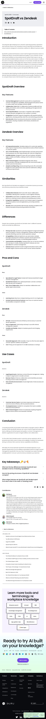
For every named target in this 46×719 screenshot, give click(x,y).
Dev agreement (25, 711)
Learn (12, 680)
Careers (30, 680)
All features (4, 691)
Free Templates (30, 696)
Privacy (31, 711)
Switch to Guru (31, 692)
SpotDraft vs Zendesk (26, 670)
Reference (8, 670)
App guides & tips (16, 670)
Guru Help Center (21, 680)
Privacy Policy (36, 716)
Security (21, 688)
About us (30, 684)
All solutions (5, 695)
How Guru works (4, 684)
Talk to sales (37, 2)
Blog (12, 698)
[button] (43, 2)
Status (20, 684)
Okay (42, 715)
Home (3, 670)
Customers (13, 684)
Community (13, 694)
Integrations (5, 688)
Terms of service (16, 711)
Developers (13, 691)
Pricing (3, 680)
